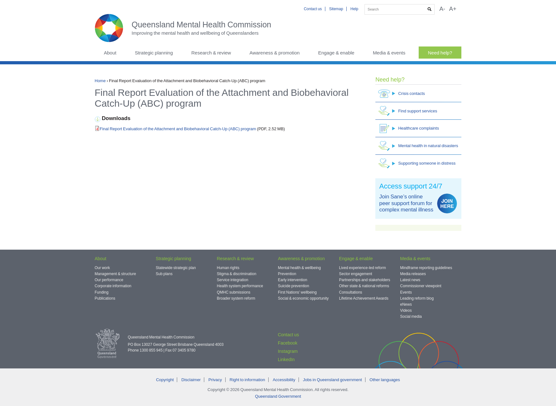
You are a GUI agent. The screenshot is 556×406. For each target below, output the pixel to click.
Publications (105, 298)
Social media (411, 316)
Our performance (109, 280)
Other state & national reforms (364, 286)
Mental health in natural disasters (418, 146)
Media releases (413, 274)
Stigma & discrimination (236, 274)
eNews (406, 304)
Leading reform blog (417, 298)
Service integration (233, 280)
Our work (102, 268)
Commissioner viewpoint (420, 286)
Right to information (247, 379)
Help (354, 9)
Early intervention (292, 280)
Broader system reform (236, 298)
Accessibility (284, 379)
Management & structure (115, 274)
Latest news (410, 280)
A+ (453, 9)
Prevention (287, 274)
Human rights (228, 268)
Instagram (288, 351)
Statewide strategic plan (176, 268)
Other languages (385, 379)
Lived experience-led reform (362, 268)
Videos (406, 310)
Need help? (440, 52)
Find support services (407, 111)
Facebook (287, 342)
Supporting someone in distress (417, 163)
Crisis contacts (401, 93)
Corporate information (113, 286)
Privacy (215, 379)
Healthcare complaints (408, 128)
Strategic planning (154, 52)
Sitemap (336, 9)
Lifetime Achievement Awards (363, 298)
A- (442, 9)
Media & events (389, 52)
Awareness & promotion (274, 52)
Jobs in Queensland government (332, 379)
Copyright (165, 379)
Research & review (211, 52)
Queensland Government (278, 396)
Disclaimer (191, 379)
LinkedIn (286, 359)
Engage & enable (336, 52)
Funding (101, 292)
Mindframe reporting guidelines (426, 268)
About (110, 52)
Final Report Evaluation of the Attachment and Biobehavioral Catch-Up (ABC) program (178, 128)
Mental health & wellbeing (299, 268)
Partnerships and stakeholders (364, 280)
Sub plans (164, 274)
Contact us (313, 9)
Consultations (350, 292)
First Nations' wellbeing (297, 292)
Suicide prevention (293, 286)
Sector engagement (355, 274)
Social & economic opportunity (303, 298)
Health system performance (240, 286)
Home (100, 80)
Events (406, 292)
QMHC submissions (233, 292)
